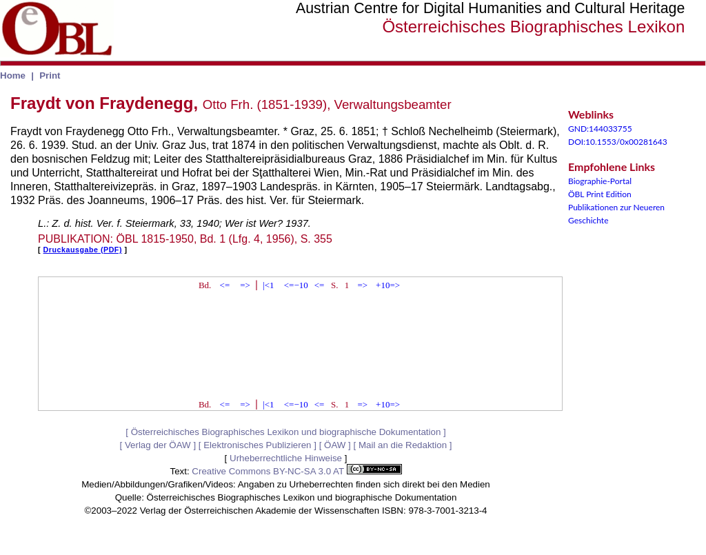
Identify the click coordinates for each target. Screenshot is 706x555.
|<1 (268, 285)
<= (225, 285)
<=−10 (296, 285)
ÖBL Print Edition (600, 194)
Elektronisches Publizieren (257, 445)
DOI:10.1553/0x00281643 (617, 142)
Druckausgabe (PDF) (82, 249)
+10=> (388, 285)
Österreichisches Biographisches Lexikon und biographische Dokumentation (286, 432)
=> (245, 285)
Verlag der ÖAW (158, 445)
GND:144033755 (600, 128)
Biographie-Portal (600, 181)
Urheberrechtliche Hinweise (286, 458)
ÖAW (334, 445)
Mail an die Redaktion (403, 445)
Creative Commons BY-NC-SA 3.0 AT (296, 471)
